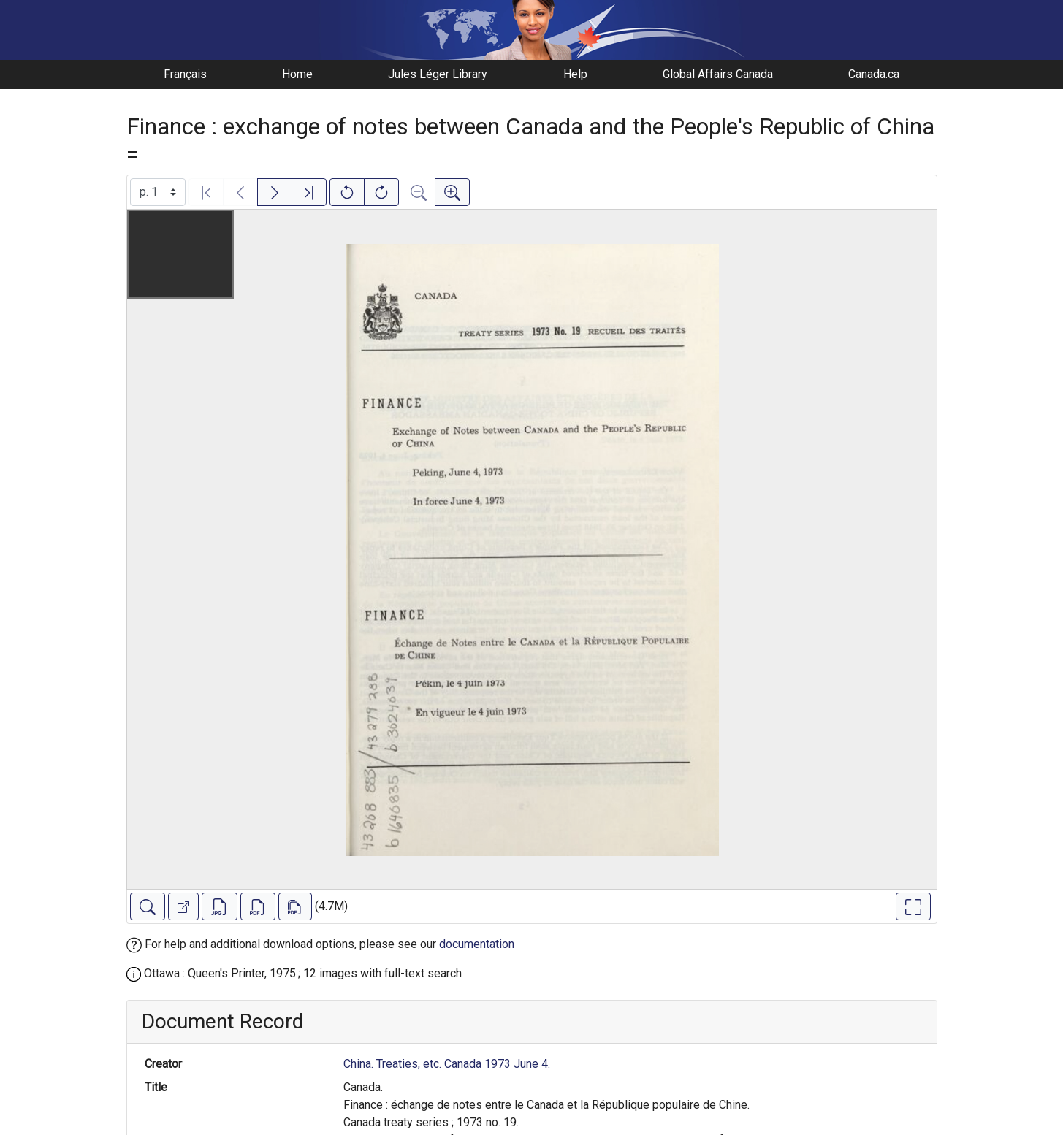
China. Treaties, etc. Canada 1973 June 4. (446, 1064)
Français (185, 74)
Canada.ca (873, 74)
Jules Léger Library (437, 74)
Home (297, 74)
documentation (476, 944)
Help (575, 74)
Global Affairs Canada (718, 74)
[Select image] (158, 192)
